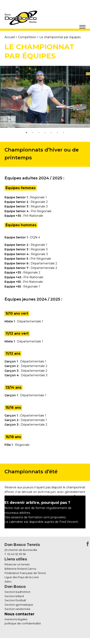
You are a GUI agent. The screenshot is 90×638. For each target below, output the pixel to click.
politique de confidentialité (23, 623)
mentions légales (16, 619)
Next (48, 123)
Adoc (8, 581)
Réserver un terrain (17, 564)
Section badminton (17, 591)
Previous (42, 123)
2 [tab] (33, 132)
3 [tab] (39, 132)
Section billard (14, 596)
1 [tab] (26, 132)
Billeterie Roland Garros (20, 568)
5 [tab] (51, 132)
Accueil (10, 37)
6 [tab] (57, 132)
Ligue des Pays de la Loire (22, 577)
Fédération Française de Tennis (25, 573)
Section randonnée (17, 609)
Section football (15, 600)
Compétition (27, 37)
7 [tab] (63, 132)
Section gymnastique (19, 604)
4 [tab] (45, 132)
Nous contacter (20, 614)
